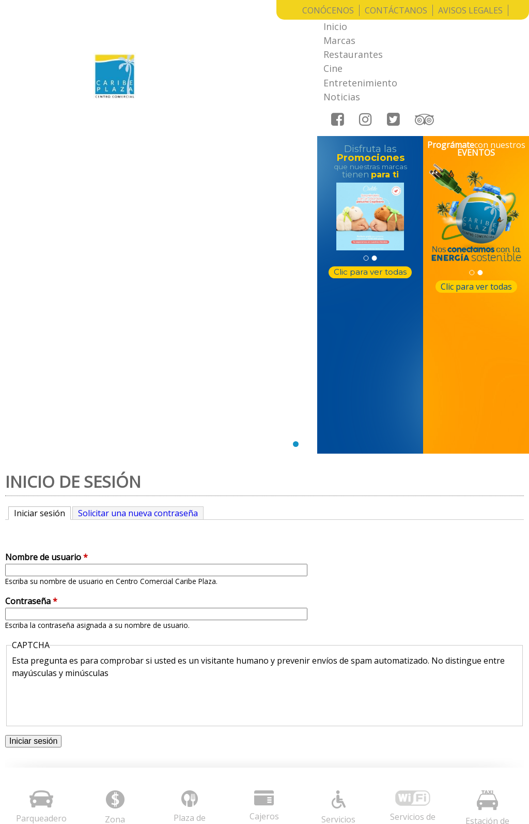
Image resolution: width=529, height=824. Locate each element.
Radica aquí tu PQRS (197, 753)
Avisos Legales (470, 10)
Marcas (229, 28)
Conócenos (328, 10)
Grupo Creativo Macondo (438, 792)
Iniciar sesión (42, 294)
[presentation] (90, 481)
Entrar (503, 792)
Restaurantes (287, 28)
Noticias (465, 28)
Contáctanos (396, 10)
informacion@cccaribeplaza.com (353, 700)
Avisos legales (185, 674)
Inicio (188, 28)
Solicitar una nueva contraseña (138, 294)
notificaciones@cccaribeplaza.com (357, 714)
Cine (338, 28)
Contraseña (31, 382)
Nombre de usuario (46, 338)
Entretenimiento (397, 28)
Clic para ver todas (370, 206)
